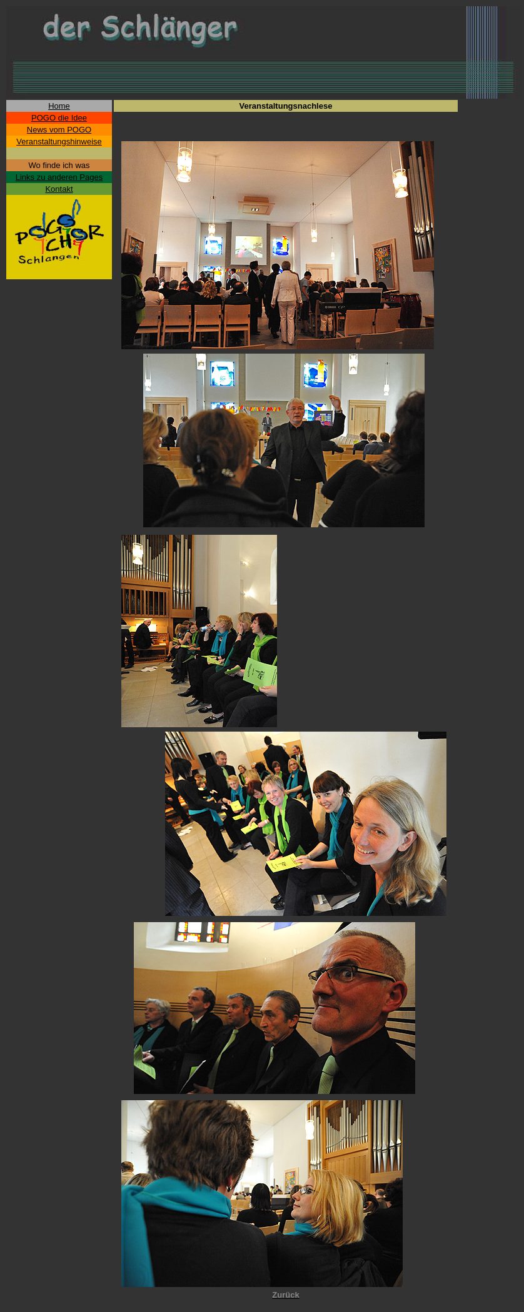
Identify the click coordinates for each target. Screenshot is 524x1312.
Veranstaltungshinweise (59, 141)
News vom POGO (59, 129)
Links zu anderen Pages (59, 177)
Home (59, 106)
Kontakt (59, 189)
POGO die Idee (59, 117)
